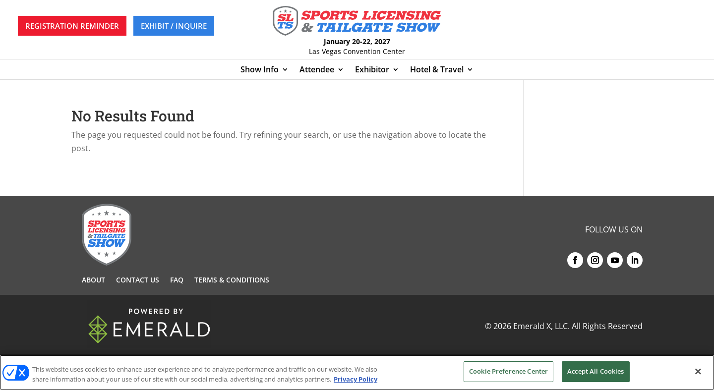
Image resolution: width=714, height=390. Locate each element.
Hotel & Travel (437, 70)
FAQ (176, 280)
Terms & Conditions (231, 280)
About (93, 280)
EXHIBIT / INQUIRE (174, 26)
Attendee (316, 70)
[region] (357, 372)
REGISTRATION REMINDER (72, 26)
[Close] (698, 371)
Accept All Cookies (595, 371)
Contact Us (137, 280)
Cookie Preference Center (508, 371)
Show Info (259, 70)
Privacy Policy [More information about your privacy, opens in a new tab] (355, 379)
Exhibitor (372, 70)
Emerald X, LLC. (541, 326)
